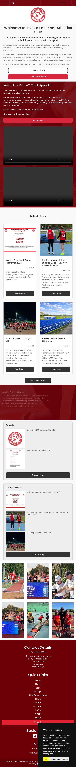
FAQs (38, 710)
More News (38, 554)
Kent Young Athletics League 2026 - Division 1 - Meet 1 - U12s (47, 513)
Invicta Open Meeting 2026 (38, 450)
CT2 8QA (40, 667)
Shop (38, 713)
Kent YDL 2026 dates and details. (41, 430)
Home (38, 680)
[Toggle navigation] (63, 3)
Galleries (38, 706)
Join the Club (38, 70)
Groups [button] (38, 691)
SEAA (67, 64)
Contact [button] (38, 717)
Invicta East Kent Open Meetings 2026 (43, 492)
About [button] (38, 684)
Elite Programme (38, 695)
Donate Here (38, 120)
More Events (38, 475)
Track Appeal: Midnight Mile (39, 533)
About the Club (38, 76)
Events (38, 702)
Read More (20, 293)
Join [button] (38, 687)
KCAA (58, 64)
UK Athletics (50, 64)
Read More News (38, 380)
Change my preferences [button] (59, 759)
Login (38, 722)
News (38, 699)
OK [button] (46, 759)
